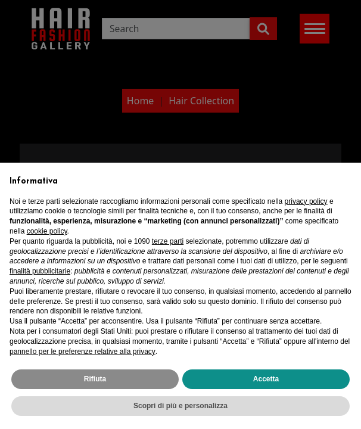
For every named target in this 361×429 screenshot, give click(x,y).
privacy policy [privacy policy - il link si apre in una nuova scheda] (306, 201)
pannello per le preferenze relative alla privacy (82, 351)
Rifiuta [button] (95, 379)
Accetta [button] (266, 379)
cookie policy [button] (47, 231)
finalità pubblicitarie (40, 271)
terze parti (167, 241)
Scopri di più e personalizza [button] (180, 406)
